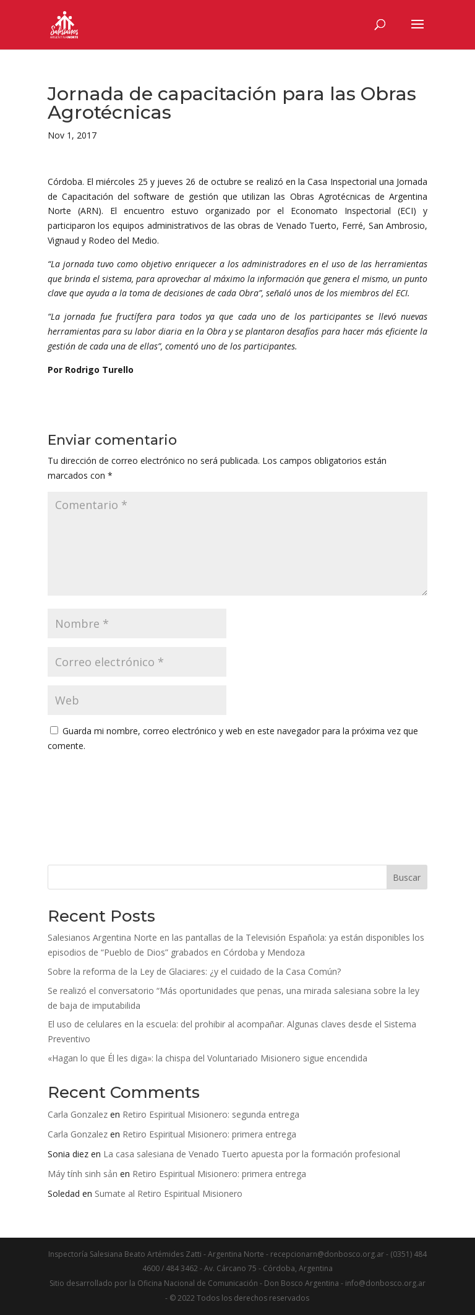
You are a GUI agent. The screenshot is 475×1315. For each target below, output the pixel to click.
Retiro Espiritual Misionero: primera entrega (209, 1134)
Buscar (407, 877)
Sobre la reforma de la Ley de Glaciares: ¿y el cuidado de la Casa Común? (194, 971)
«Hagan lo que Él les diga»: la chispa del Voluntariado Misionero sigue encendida (207, 1058)
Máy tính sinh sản (83, 1174)
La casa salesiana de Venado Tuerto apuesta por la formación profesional (251, 1154)
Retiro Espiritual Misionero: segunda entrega (210, 1114)
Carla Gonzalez (78, 1114)
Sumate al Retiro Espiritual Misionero (168, 1193)
